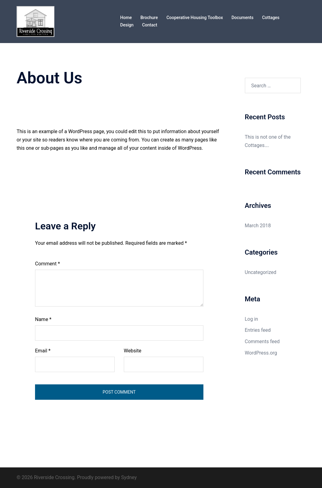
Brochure (149, 17)
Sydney (129, 477)
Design (126, 24)
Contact (149, 24)
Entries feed (258, 330)
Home (126, 17)
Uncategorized (261, 272)
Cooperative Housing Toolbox (195, 17)
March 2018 (258, 225)
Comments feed (262, 341)
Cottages (271, 17)
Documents (242, 17)
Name (43, 319)
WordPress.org (261, 353)
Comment (47, 264)
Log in (251, 319)
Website (132, 351)
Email (42, 351)
